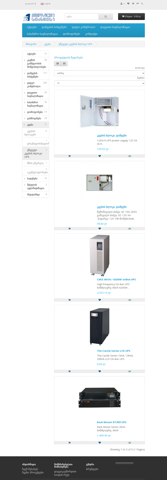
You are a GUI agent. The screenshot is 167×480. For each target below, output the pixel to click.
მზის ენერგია (35, 163)
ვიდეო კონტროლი (83, 27)
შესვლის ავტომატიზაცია (37, 186)
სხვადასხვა (37, 194)
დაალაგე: (140, 67)
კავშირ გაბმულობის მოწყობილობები (37, 63)
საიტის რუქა (62, 474)
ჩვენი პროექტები (33, 472)
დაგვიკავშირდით (65, 471)
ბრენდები (92, 469)
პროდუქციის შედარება (68, 57)
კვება (47, 44)
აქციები (32, 27)
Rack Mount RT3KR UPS (111, 422)
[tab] (35, 54)
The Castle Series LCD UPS (113, 350)
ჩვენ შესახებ (30, 469)
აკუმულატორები (36, 171)
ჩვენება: (141, 77)
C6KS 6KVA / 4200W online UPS (116, 279)
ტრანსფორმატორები (36, 142)
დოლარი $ (30, 3)
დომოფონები (71, 33)
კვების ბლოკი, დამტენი (112, 135)
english (46, 3)
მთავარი (31, 44)
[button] (23, 63)
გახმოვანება (37, 118)
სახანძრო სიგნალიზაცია (42, 33)
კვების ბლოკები (35, 132)
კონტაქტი (91, 33)
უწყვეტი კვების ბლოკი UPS (75, 44)
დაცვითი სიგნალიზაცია (115, 27)
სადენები (37, 178)
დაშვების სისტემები (54, 27)
